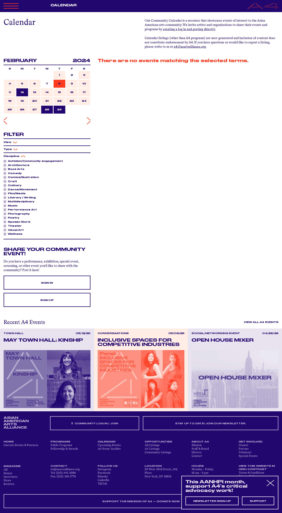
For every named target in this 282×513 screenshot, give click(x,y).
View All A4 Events (261, 322)
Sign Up (47, 300)
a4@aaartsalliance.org (190, 46)
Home (9, 442)
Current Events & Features (21, 445)
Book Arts (15, 169)
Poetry (13, 217)
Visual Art (15, 229)
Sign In (47, 283)
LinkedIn (103, 480)
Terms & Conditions (251, 472)
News (7, 480)
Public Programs (61, 445)
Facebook (104, 473)
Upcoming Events (109, 445)
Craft (11, 181)
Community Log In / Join (94, 423)
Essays (8, 473)
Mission (197, 445)
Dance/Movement (22, 189)
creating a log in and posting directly (189, 29)
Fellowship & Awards (64, 448)
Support (258, 501)
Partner (244, 448)
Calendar (64, 5)
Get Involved (251, 442)
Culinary (14, 185)
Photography (18, 213)
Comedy (14, 173)
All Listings (152, 445)
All (6, 469)
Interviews (10, 477)
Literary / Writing (21, 197)
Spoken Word (18, 221)
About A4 (200, 442)
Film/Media (16, 193)
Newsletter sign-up (212, 501)
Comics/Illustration (22, 177)
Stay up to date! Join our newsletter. (210, 423)
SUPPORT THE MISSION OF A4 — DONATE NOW (141, 501)
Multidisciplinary (20, 201)
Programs (60, 442)
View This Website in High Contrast (257, 467)
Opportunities (158, 442)
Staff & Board (200, 448)
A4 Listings (152, 448)
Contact (197, 456)
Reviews (9, 484)
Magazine (12, 466)
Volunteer (245, 452)
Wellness (14, 233)
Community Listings (158, 452)
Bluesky (103, 476)
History (197, 452)
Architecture (18, 165)
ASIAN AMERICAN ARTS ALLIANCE (16, 422)
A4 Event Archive (109, 448)
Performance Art (21, 209)
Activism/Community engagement (34, 160)
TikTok (102, 483)
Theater (14, 225)
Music (12, 205)
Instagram (104, 469)
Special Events (248, 456)
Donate (243, 445)
